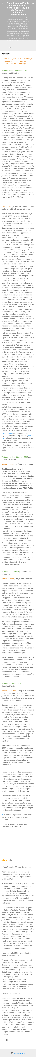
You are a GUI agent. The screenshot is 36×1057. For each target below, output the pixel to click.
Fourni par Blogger (18, 1053)
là (14, 817)
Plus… (10, 47)
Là (2, 824)
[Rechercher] (33, 4)
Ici (2, 815)
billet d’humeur (7, 433)
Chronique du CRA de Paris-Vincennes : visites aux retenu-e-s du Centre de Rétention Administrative (18, 9)
